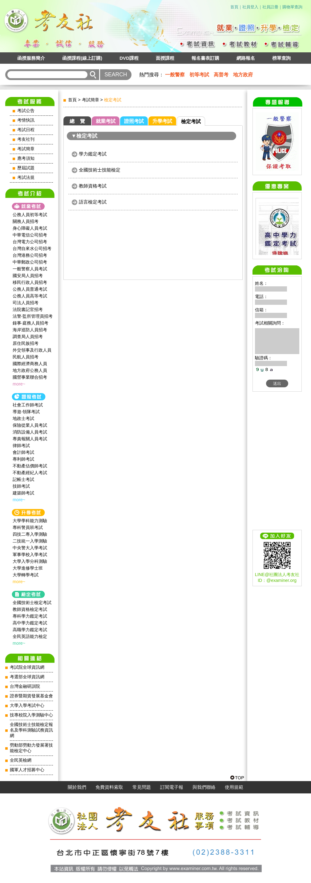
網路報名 (245, 58)
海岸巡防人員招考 (30, 329)
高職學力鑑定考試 (30, 629)
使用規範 (234, 787)
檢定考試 (191, 121)
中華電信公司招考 (30, 234)
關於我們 (77, 787)
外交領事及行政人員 (32, 350)
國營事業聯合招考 (30, 377)
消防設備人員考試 (30, 431)
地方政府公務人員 (30, 370)
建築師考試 (23, 492)
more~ (19, 383)
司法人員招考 (25, 302)
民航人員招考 (25, 356)
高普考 (221, 74)
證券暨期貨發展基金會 (31, 696)
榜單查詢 (281, 58)
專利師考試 (23, 459)
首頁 (234, 7)
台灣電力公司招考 (30, 241)
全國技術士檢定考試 (32, 602)
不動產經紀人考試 (30, 472)
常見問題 (141, 787)
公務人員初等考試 (30, 214)
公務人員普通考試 (30, 289)
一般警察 (175, 74)
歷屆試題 (25, 168)
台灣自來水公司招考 (32, 248)
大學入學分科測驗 (30, 561)
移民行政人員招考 (30, 282)
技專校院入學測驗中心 (31, 715)
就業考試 (105, 121)
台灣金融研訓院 (25, 686)
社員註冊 (270, 7)
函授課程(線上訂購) (82, 58)
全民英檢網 (20, 760)
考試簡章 (25, 149)
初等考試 (199, 74)
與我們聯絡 (204, 787)
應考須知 (25, 158)
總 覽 (77, 121)
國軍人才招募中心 (27, 770)
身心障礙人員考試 (30, 228)
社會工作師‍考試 (28, 404)
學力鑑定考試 (93, 153)
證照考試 (134, 121)
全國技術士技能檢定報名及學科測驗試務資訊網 (31, 730)
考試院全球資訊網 (27, 667)
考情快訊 (25, 120)
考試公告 (25, 110)
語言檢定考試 (93, 201)
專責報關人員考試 (30, 438)
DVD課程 (129, 58)
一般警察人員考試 (30, 268)
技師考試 (21, 486)
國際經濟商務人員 (30, 363)
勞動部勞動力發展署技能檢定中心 (31, 748)
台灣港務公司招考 (30, 255)
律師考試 (21, 445)
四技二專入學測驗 (30, 534)
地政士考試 (23, 418)
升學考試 (162, 121)
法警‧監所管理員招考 (33, 316)
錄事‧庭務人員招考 (30, 323)
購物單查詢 (292, 7)
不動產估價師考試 (30, 465)
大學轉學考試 (25, 574)
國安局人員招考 (28, 275)
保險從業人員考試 (30, 425)
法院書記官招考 (28, 309)
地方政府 (243, 74)
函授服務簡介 (31, 58)
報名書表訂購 (205, 58)
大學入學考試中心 (27, 705)
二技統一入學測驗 (30, 540)
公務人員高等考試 (30, 295)
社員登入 (250, 7)
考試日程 (25, 129)
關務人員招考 (25, 221)
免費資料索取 (109, 787)
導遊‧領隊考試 (26, 411)
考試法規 (25, 177)
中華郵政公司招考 (30, 262)
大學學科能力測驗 (30, 520)
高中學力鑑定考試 (30, 622)
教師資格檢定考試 (30, 609)
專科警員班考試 (28, 527)
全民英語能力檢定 (30, 636)
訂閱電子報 (171, 787)
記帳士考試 (23, 479)
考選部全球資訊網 (27, 677)
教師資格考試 (93, 185)
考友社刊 (25, 139)
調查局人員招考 (28, 336)
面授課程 (165, 58)
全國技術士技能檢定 (99, 169)
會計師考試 (23, 452)
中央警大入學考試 (30, 547)
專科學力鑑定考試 (30, 616)
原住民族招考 (25, 343)
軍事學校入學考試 (30, 554)
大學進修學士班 (28, 568)
